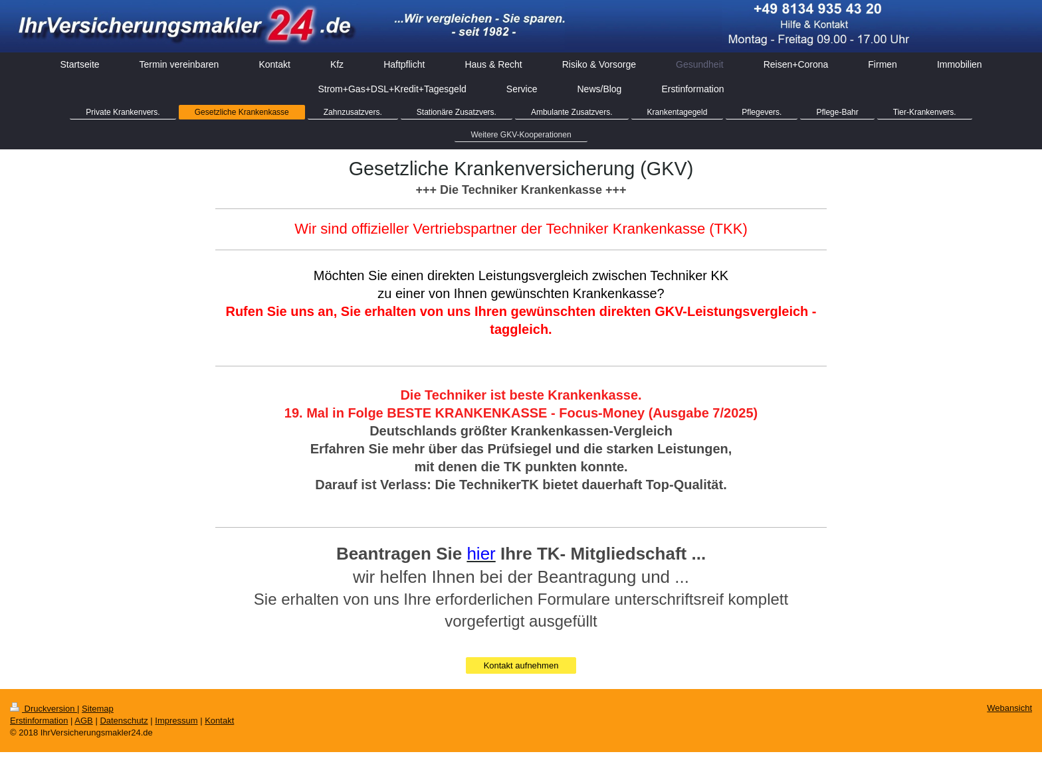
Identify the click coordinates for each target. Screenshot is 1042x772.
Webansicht (1009, 708)
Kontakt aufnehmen (521, 665)
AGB (83, 721)
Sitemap (98, 709)
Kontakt (219, 721)
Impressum (176, 721)
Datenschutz (124, 721)
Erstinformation (39, 721)
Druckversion (43, 709)
